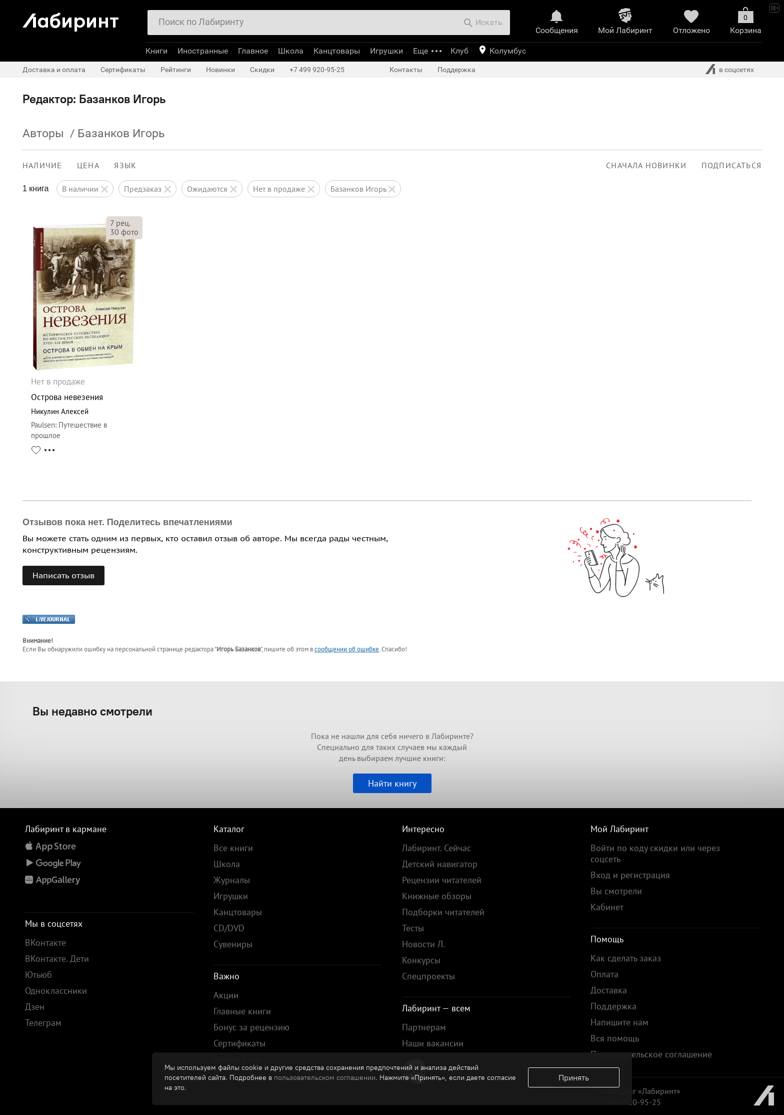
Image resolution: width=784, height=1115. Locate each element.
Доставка (608, 990)
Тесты (413, 928)
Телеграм (43, 1022)
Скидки (262, 70)
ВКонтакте (45, 942)
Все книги (233, 848)
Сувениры (233, 944)
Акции (226, 995)
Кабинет (607, 907)
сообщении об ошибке (346, 649)
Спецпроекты (428, 976)
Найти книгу (392, 783)
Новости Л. (423, 944)
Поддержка (457, 70)
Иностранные (203, 51)
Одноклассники (56, 990)
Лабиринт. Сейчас (436, 848)
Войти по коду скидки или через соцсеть (655, 853)
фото (124, 231)
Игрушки (386, 51)
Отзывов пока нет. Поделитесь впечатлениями (127, 522)
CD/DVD (229, 928)
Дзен (34, 1006)
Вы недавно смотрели (92, 710)
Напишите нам (619, 1022)
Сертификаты (123, 70)
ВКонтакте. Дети (57, 958)
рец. (120, 222)
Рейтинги (175, 70)
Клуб (459, 51)
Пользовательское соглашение (651, 1054)
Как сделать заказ (625, 958)
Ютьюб (38, 974)
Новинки (220, 70)
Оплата (604, 974)
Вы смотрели (616, 891)
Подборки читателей (443, 912)
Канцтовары (337, 51)
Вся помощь (614, 1038)
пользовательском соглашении (325, 1077)
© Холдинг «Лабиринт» (639, 1091)
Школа (291, 51)
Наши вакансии (433, 1043)
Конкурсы (421, 960)
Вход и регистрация (630, 875)
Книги (157, 51)
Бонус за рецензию (252, 1027)
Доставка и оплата (54, 70)
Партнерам (424, 1027)
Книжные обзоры (437, 896)
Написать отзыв (63, 575)
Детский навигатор (440, 864)
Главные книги (242, 1011)
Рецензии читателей (442, 880)
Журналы (232, 880)
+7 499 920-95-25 (317, 70)
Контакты (406, 70)
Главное (253, 51)
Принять (573, 1077)
